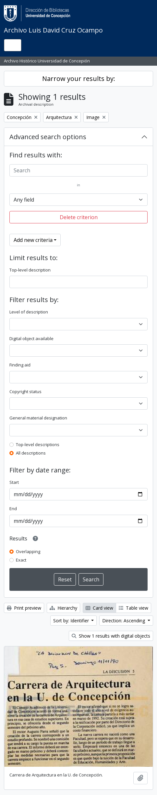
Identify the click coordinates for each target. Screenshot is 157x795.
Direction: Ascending (124, 620)
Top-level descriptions (37, 444)
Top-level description (30, 270)
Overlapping (28, 551)
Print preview (24, 608)
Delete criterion (79, 217)
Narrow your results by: (78, 78)
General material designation (38, 418)
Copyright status (25, 391)
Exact (21, 560)
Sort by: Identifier (71, 620)
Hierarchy (63, 608)
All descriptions (31, 453)
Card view (99, 608)
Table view (133, 608)
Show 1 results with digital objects (111, 636)
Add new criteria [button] (33, 240)
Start (14, 482)
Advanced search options (47, 136)
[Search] (78, 170)
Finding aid (19, 365)
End (13, 508)
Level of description (28, 312)
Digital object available (31, 338)
